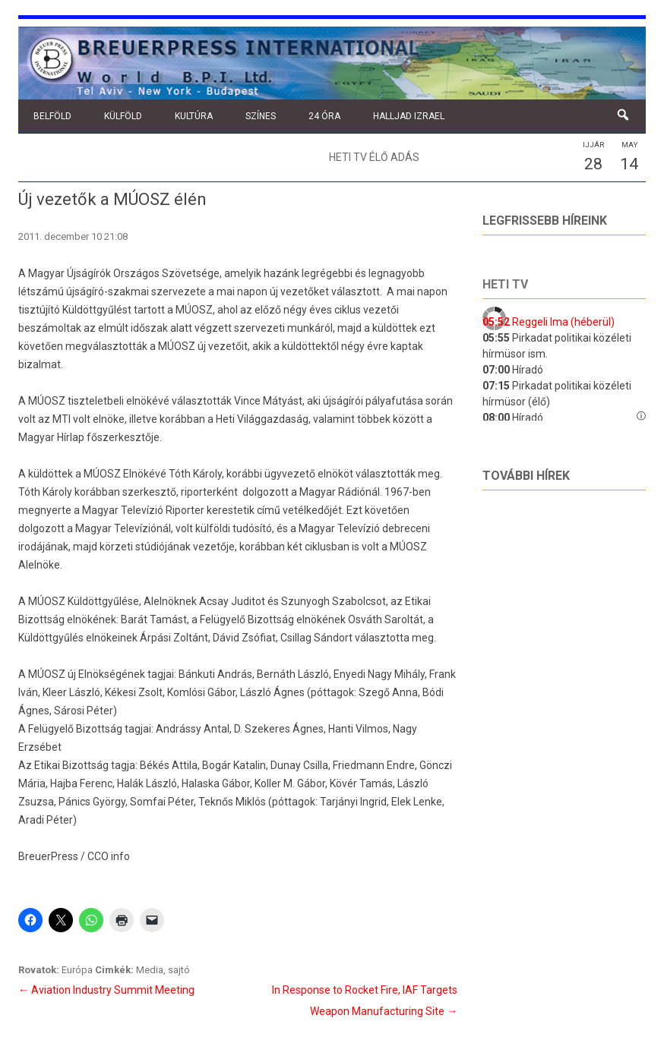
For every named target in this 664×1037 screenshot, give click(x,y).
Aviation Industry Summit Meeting (106, 990)
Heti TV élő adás (374, 157)
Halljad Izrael (408, 116)
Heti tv (505, 284)
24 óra (324, 116)
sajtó (179, 970)
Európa (77, 970)
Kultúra (194, 116)
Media (149, 970)
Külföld (123, 116)
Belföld (52, 116)
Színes (260, 116)
